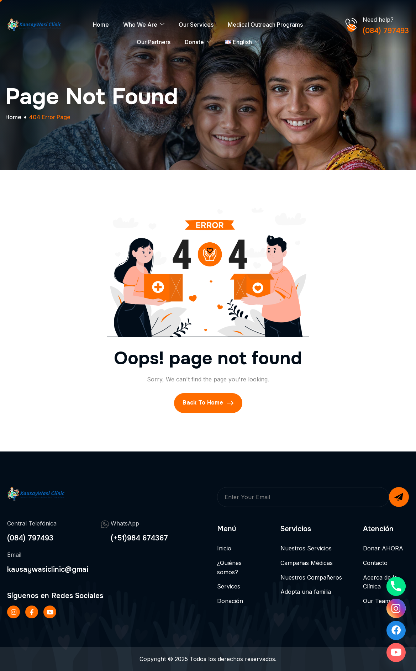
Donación (230, 600)
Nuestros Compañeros (311, 577)
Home (101, 24)
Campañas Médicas (306, 562)
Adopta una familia (305, 591)
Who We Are (143, 24)
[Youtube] (396, 652)
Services (228, 586)
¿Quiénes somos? (229, 567)
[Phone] (396, 586)
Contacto (375, 562)
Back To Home (208, 403)
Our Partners (153, 42)
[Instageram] (13, 612)
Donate (198, 42)
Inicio (224, 548)
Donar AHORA (383, 548)
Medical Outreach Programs (265, 24)
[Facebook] (31, 612)
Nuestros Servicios (306, 548)
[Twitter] (49, 612)
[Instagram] (396, 608)
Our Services (196, 24)
